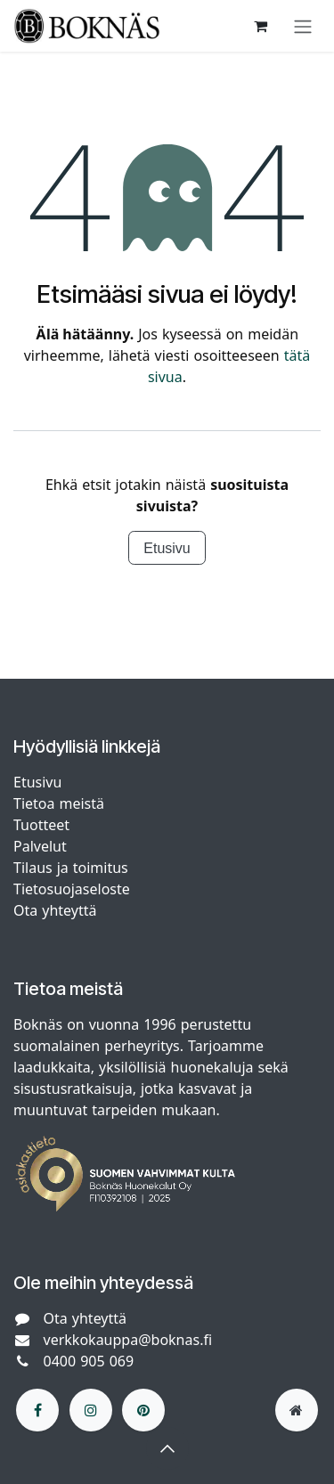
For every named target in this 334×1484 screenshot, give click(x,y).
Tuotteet (41, 825)
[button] (167, 1448)
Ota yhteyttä (54, 910)
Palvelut (40, 846)
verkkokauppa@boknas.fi (128, 1340)
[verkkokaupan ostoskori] (260, 26)
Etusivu (166, 548)
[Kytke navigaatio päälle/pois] (303, 26)
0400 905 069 (89, 1361)
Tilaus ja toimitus (70, 868)
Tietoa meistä (58, 803)
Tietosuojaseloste (73, 889)
